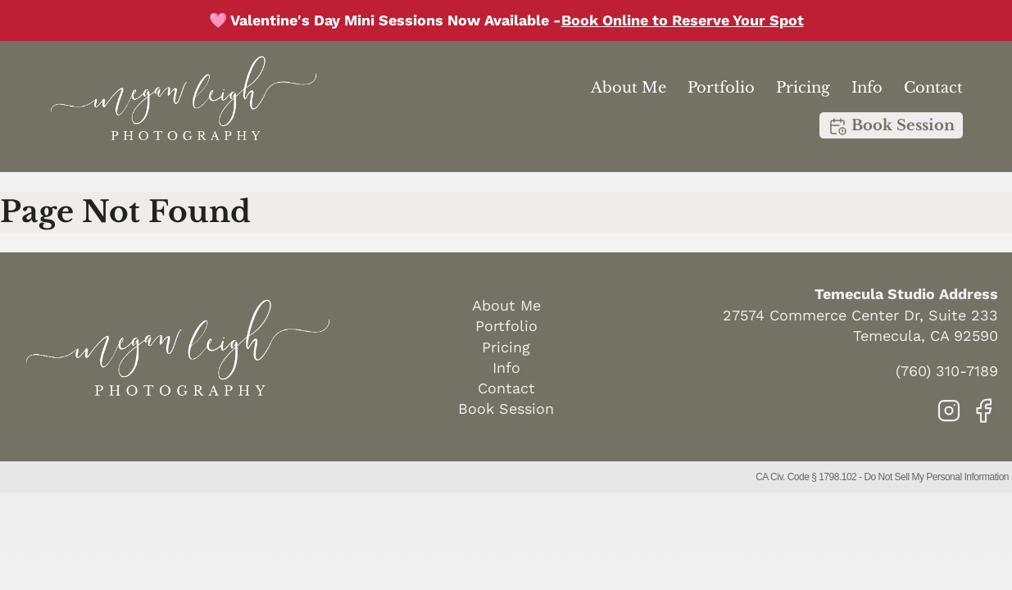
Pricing (803, 88)
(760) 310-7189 (947, 370)
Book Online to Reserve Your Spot (682, 20)
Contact (933, 88)
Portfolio (721, 88)
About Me (628, 88)
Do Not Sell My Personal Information (936, 477)
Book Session (891, 126)
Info (867, 88)
